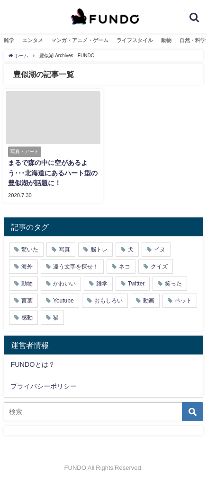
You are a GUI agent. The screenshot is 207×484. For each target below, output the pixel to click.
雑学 (9, 40)
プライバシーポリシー (43, 386)
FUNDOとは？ (32, 364)
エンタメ (32, 40)
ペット (183, 300)
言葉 (27, 300)
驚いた (29, 249)
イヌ (159, 249)
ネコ (124, 266)
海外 (27, 266)
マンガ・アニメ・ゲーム (79, 40)
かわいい (64, 283)
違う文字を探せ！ (76, 266)
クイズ (159, 266)
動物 (166, 40)
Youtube (63, 300)
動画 (148, 300)
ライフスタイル (135, 40)
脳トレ (99, 249)
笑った (173, 283)
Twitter (136, 283)
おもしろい (108, 300)
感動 (27, 317)
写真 (64, 249)
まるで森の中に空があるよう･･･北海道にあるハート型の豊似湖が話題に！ (53, 172)
